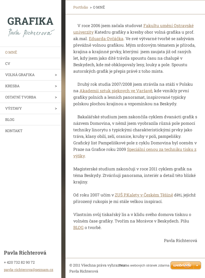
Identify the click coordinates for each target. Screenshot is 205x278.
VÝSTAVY (13, 108)
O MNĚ (11, 52)
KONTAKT (14, 130)
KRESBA (12, 85)
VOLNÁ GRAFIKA (20, 74)
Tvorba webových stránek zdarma (144, 265)
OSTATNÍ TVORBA (20, 97)
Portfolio (80, 7)
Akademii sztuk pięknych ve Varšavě (116, 90)
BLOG (9, 119)
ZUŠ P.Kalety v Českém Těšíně (144, 194)
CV (7, 63)
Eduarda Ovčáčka (106, 38)
